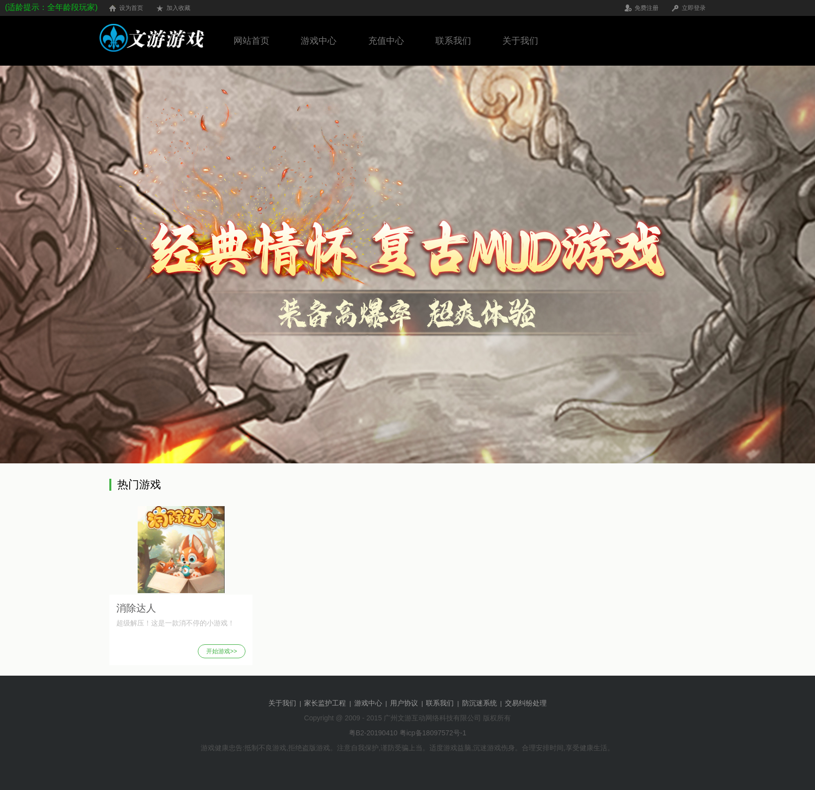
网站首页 (251, 41)
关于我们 (520, 41)
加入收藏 (178, 7)
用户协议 (405, 703)
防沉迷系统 (480, 703)
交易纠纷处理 (526, 703)
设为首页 (131, 7)
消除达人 (136, 608)
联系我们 (453, 41)
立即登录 (694, 7)
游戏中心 (318, 41)
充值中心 (386, 41)
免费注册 (646, 7)
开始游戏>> (221, 651)
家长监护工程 (326, 703)
